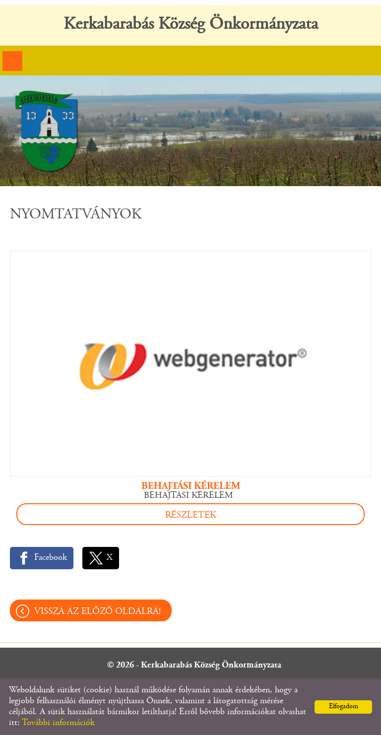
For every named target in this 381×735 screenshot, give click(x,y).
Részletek (190, 515)
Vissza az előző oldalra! (97, 611)
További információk (58, 723)
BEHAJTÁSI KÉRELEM (190, 486)
